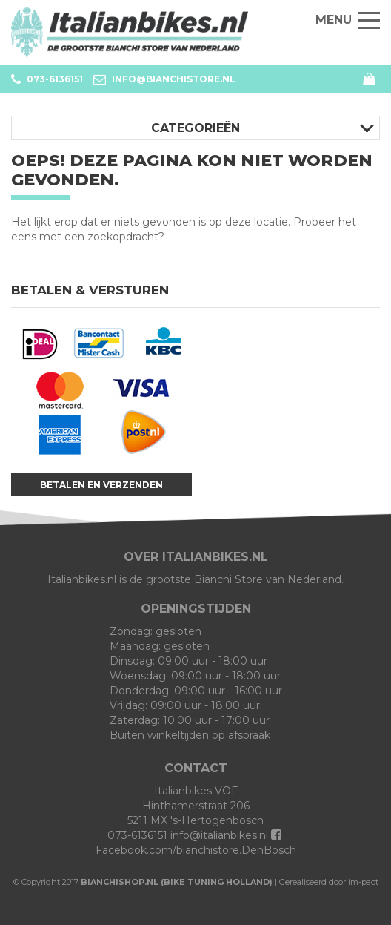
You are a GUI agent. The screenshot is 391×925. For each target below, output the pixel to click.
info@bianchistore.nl (164, 79)
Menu (347, 20)
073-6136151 (47, 79)
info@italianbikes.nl (219, 835)
